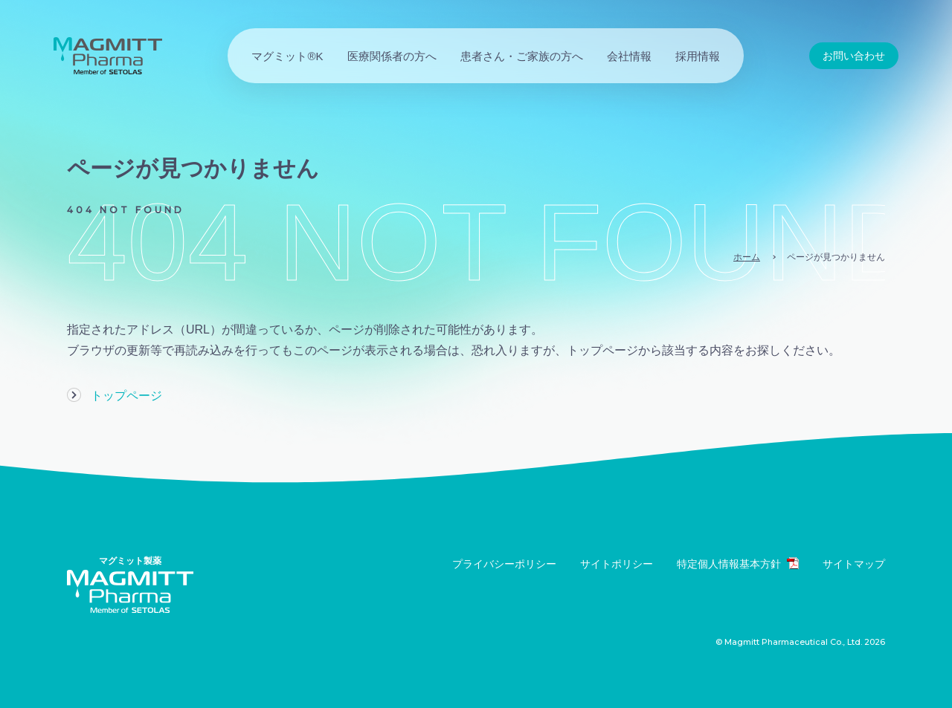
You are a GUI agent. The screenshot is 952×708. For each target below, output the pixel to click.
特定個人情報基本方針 (738, 563)
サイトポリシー (616, 564)
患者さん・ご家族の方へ (521, 56)
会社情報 (629, 56)
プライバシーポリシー (504, 564)
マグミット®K (287, 56)
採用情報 (697, 56)
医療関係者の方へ (392, 56)
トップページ (126, 395)
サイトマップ (854, 564)
